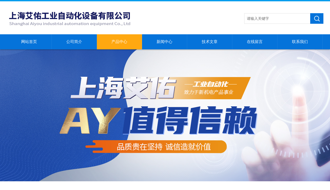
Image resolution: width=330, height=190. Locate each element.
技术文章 (210, 42)
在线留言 (255, 42)
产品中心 (119, 42)
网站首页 (29, 42)
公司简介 (74, 42)
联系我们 (300, 42)
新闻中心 (164, 42)
